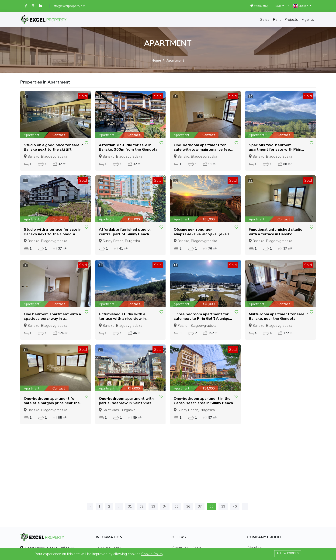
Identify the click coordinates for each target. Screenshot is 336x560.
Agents (308, 19)
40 (235, 506)
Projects (291, 19)
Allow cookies (287, 553)
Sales (264, 19)
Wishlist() (259, 6)
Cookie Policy (152, 554)
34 (165, 506)
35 (176, 506)
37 (200, 506)
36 (188, 506)
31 (130, 506)
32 (141, 506)
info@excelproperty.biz (69, 6)
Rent (277, 19)
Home (156, 60)
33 (153, 506)
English (301, 6)
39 (223, 506)
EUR (278, 6)
